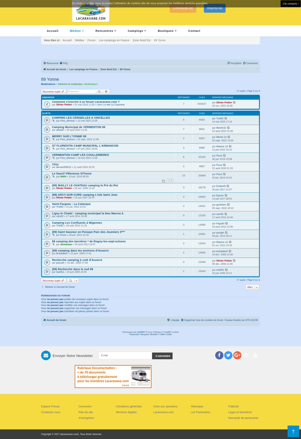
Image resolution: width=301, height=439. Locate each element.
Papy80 (220, 223)
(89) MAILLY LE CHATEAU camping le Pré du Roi (85, 185)
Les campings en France (114, 40)
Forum (91, 40)
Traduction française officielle (143, 334)
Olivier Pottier (64, 104)
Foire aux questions (165, 406)
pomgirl (220, 232)
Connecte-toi (183, 8)
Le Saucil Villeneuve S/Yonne (72, 173)
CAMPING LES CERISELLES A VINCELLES (81, 117)
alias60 (60, 130)
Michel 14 (221, 137)
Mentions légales (126, 412)
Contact (194, 30)
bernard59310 (63, 167)
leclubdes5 (62, 253)
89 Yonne (50, 79)
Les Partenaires (200, 412)
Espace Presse (50, 406)
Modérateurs (91, 84)
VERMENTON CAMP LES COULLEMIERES (80, 154)
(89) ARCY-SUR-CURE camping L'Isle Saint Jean (84, 194)
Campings (135, 30)
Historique (197, 406)
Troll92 (220, 118)
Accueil (52, 30)
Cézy (55, 164)
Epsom (220, 195)
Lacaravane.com (163, 412)
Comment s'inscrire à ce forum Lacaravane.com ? (86, 101)
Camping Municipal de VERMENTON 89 (78, 127)
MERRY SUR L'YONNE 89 (69, 136)
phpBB (140, 332)
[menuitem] (64, 63)
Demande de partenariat (243, 417)
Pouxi (219, 155)
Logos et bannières (240, 412)
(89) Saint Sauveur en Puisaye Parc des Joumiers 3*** (88, 231)
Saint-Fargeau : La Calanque (71, 204)
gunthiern (221, 204)
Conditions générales (129, 406)
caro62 (60, 216)
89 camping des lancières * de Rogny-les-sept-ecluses (89, 241)
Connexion (85, 406)
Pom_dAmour (67, 120)
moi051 (60, 272)
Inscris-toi (214, 8)
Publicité (233, 406)
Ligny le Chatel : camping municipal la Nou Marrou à (87, 213)
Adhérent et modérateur (70, 84)
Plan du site (86, 412)
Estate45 (221, 186)
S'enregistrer (86, 417)
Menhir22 (221, 128)
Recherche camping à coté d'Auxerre (77, 259)
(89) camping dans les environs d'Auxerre (80, 250)
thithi (63, 176)
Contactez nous (50, 412)
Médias (75, 30)
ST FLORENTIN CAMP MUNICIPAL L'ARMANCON (85, 145)
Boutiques (166, 30)
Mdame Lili (222, 146)
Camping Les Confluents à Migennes (77, 222)
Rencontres (104, 30)
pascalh (60, 262)
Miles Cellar (166, 334)
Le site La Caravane (114, 104)
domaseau (66, 244)
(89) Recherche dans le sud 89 (72, 269)
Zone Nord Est (141, 40)
